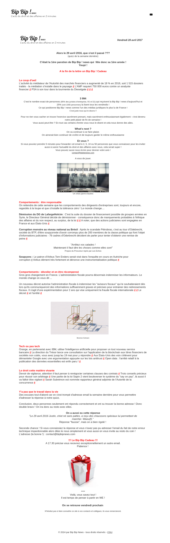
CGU (109, 532)
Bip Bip (19, 11)
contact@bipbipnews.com (83, 153)
